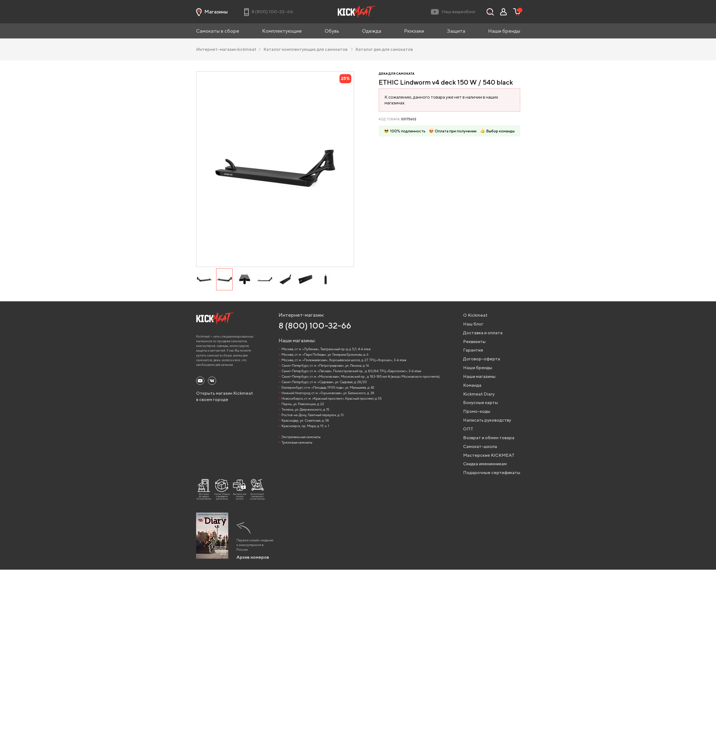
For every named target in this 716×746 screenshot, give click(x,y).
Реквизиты (474, 341)
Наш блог (473, 324)
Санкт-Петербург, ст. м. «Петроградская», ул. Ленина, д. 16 (325, 365)
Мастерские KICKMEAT (488, 455)
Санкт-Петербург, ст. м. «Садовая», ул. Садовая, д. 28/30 (324, 382)
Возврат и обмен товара (488, 437)
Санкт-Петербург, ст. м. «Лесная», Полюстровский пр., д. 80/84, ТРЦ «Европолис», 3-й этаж (351, 371)
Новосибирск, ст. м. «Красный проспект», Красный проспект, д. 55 (332, 398)
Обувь (332, 31)
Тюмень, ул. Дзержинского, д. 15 (305, 409)
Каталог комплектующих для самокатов (307, 49)
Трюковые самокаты (297, 442)
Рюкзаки (414, 31)
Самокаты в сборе (217, 31)
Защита (456, 31)
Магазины (212, 11)
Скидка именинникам (485, 463)
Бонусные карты (480, 402)
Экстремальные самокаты (301, 437)
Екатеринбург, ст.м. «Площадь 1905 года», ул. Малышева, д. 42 (328, 387)
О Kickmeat (475, 315)
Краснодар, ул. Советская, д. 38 (305, 420)
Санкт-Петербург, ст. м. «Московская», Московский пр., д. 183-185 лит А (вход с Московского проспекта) (361, 376)
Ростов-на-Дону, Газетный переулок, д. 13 (313, 415)
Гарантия (473, 350)
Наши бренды (504, 31)
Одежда (371, 31)
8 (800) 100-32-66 (314, 325)
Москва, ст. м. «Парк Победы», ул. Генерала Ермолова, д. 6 (325, 354)
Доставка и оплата (483, 332)
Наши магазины (479, 376)
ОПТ (468, 429)
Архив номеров (252, 557)
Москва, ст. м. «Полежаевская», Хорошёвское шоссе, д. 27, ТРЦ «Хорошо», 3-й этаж (344, 360)
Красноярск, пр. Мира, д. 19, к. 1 (305, 426)
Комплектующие (282, 31)
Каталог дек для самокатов (384, 49)
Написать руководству (487, 420)
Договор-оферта (481, 358)
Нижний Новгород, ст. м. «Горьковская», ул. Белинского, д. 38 (328, 393)
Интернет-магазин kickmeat (228, 49)
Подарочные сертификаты (491, 472)
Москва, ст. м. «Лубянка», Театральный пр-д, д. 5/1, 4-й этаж (326, 349)
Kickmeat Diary (479, 394)
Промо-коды (476, 411)
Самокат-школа (480, 446)
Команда (472, 385)
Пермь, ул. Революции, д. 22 (303, 404)
